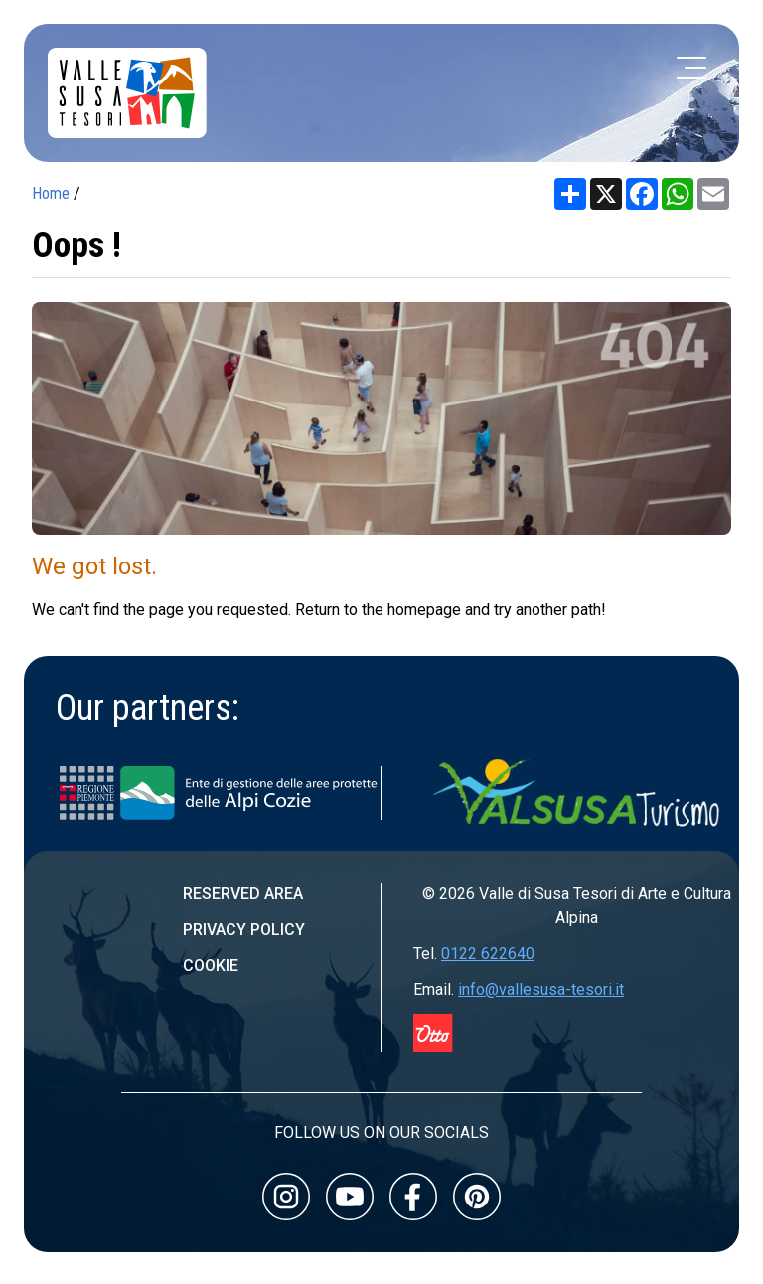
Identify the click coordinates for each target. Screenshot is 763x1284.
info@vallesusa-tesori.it (541, 989)
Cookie (210, 965)
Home (51, 193)
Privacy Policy (244, 929)
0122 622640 (487, 953)
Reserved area (243, 893)
